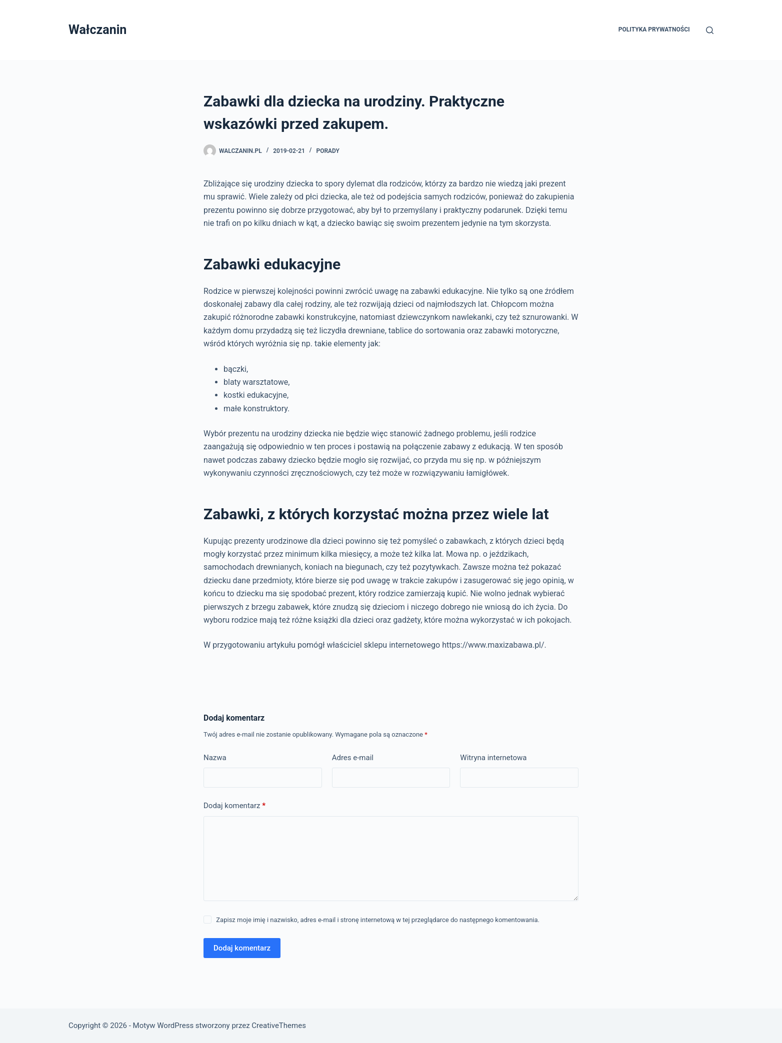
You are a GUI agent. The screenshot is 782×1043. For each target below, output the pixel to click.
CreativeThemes (279, 1025)
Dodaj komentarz (235, 806)
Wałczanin (97, 29)
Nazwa (215, 757)
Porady (328, 150)
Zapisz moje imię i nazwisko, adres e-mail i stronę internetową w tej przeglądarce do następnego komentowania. (378, 920)
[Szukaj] (710, 30)
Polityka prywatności (654, 29)
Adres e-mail (353, 757)
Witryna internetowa (493, 757)
